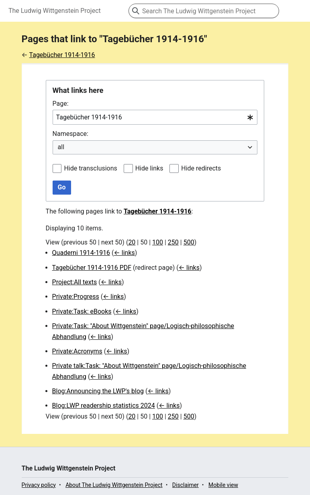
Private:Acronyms (77, 351)
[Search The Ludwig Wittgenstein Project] (203, 11)
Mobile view (223, 485)
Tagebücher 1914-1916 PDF (91, 267)
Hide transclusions (90, 168)
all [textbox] (61, 147)
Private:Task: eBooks (82, 311)
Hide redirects (201, 168)
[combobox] (155, 117)
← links (124, 253)
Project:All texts (74, 282)
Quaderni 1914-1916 (81, 253)
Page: (61, 103)
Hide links (149, 168)
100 (157, 242)
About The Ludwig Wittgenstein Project (114, 485)
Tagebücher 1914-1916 (62, 55)
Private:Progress (75, 296)
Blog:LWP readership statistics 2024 (103, 405)
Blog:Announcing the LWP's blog (98, 391)
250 (173, 242)
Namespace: (70, 134)
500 (189, 242)
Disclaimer (185, 485)
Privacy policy (39, 485)
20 (131, 242)
